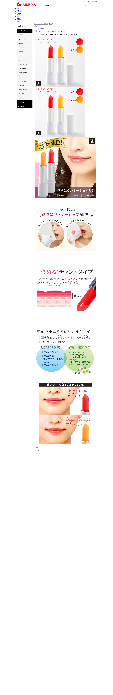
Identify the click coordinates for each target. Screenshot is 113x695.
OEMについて (20, 16)
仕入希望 (19, 13)
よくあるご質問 (77, 5)
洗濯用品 (21, 43)
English (85, 5)
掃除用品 (21, 35)
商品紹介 (36, 27)
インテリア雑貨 (22, 81)
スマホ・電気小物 (23, 89)
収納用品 (21, 51)
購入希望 (19, 15)
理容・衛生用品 (22, 77)
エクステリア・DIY (23, 64)
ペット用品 (21, 93)
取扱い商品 (19, 11)
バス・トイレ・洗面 (23, 56)
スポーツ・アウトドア (24, 60)
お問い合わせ (20, 21)
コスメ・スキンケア (39, 30)
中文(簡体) (93, 5)
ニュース (19, 10)
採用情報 (19, 19)
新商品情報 (21, 106)
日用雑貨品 (21, 85)
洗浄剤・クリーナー (23, 39)
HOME (18, 8)
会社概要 (19, 18)
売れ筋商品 (21, 102)
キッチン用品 (22, 47)
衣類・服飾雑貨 (22, 68)
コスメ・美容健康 (23, 72)
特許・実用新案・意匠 (24, 98)
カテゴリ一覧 (21, 31)
